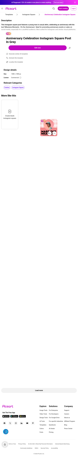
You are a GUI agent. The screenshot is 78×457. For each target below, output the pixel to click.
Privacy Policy (22, 444)
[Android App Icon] (14, 417)
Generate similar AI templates (18, 54)
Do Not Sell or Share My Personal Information (40, 444)
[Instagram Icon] (16, 423)
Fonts (41, 432)
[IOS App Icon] (6, 417)
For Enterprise (53, 410)
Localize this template (16, 62)
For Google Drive (54, 417)
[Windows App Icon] (22, 417)
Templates (43, 425)
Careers (66, 414)
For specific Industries (56, 421)
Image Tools (43, 410)
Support (66, 410)
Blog (65, 425)
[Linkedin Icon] (22, 423)
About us (67, 417)
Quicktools (52, 425)
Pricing (51, 432)
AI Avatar (52, 428)
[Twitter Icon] (10, 423)
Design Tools (44, 417)
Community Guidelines (26, 448)
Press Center (68, 428)
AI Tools (42, 421)
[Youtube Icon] (27, 423)
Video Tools (43, 414)
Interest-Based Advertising (62, 444)
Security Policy (45, 448)
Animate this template (16, 58)
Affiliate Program (69, 421)
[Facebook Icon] (4, 423)
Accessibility (54, 448)
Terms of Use (12, 444)
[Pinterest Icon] (33, 423)
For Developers (53, 414)
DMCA (36, 448)
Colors (42, 428)
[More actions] (54, 133)
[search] (53, 8)
